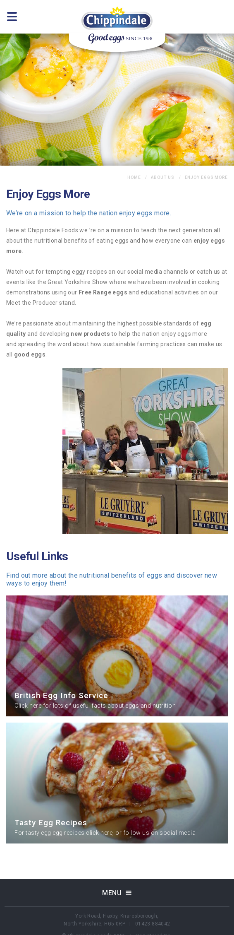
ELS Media (156, 931)
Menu (117, 880)
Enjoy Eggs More (206, 177)
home (134, 177)
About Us (162, 177)
